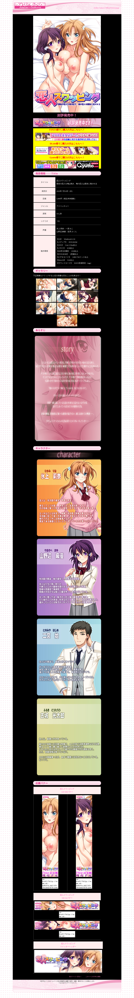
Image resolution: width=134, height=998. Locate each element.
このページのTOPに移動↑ (93, 981)
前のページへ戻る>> (75, 981)
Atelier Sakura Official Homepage (106, 8)
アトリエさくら (72, 987)
